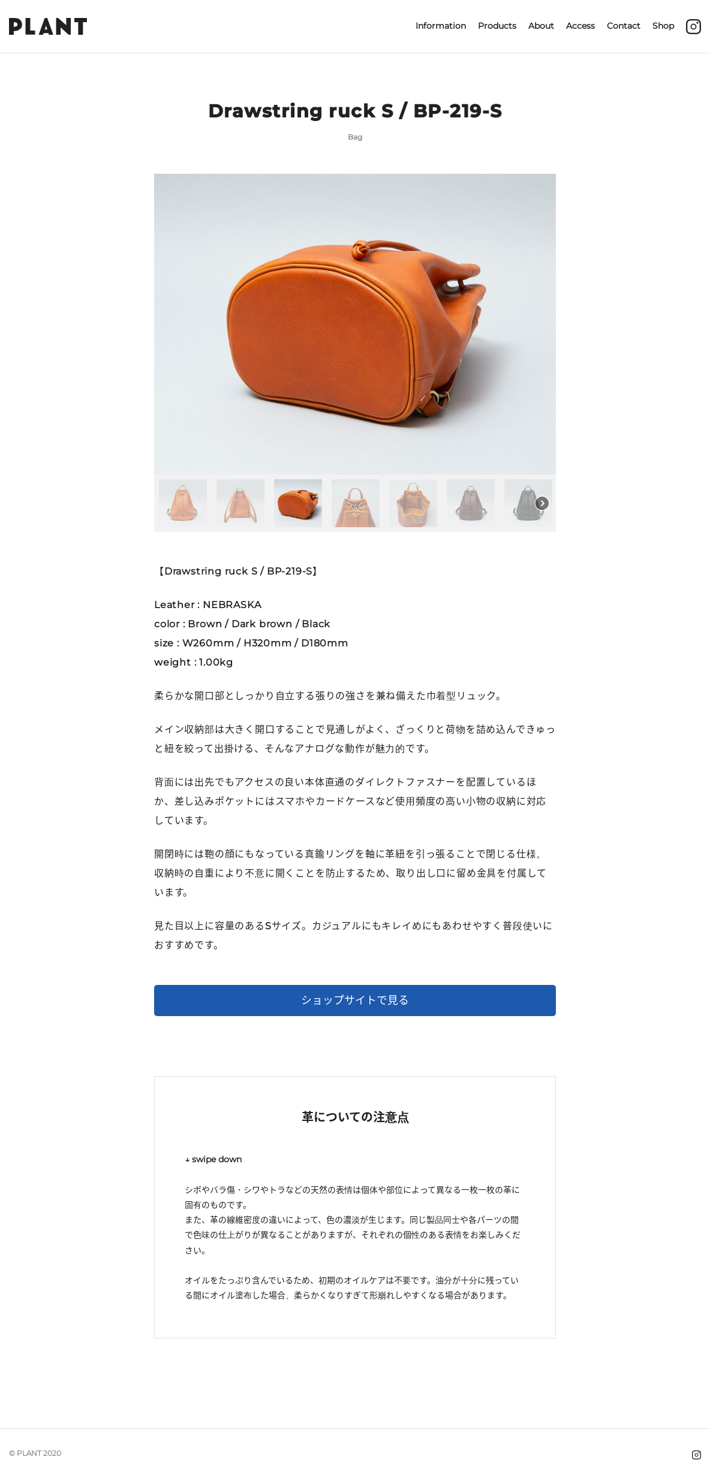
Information (441, 25)
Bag (355, 136)
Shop (663, 25)
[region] (355, 353)
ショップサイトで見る (355, 1000)
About (541, 25)
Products (497, 25)
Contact (623, 25)
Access (580, 25)
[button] (183, 503)
